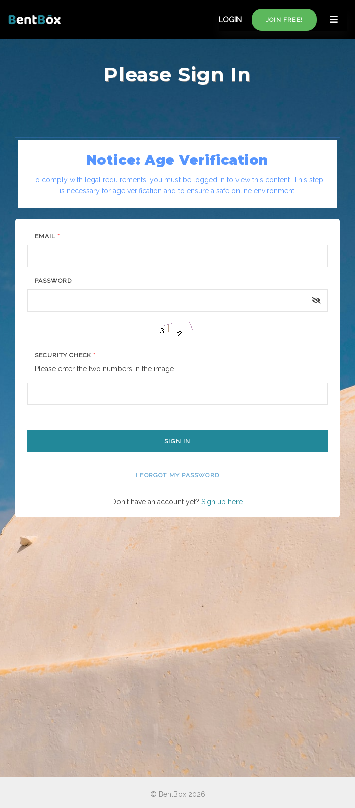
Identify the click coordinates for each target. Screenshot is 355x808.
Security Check (65, 355)
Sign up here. (222, 502)
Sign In (177, 441)
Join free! (284, 19)
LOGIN (230, 19)
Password (53, 280)
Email (47, 236)
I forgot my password (177, 475)
